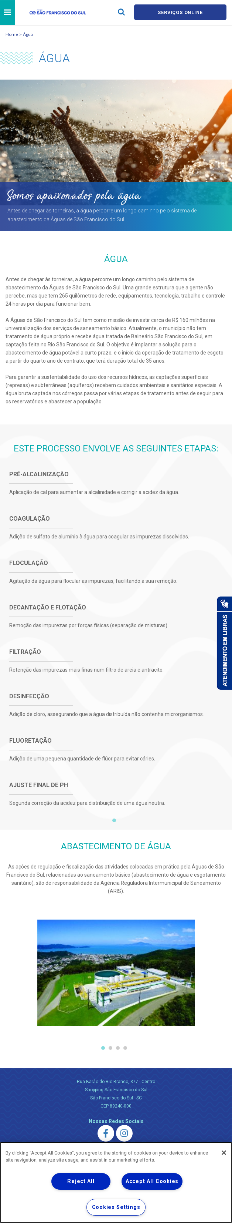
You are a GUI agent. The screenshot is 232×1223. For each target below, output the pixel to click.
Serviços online (180, 12)
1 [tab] (114, 820)
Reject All (80, 1181)
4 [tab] (125, 1048)
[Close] (224, 1153)
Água (28, 34)
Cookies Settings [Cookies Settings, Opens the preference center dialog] (116, 1207)
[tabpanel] (116, 648)
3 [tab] (118, 1048)
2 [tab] (110, 1048)
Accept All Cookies (152, 1181)
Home (12, 34)
